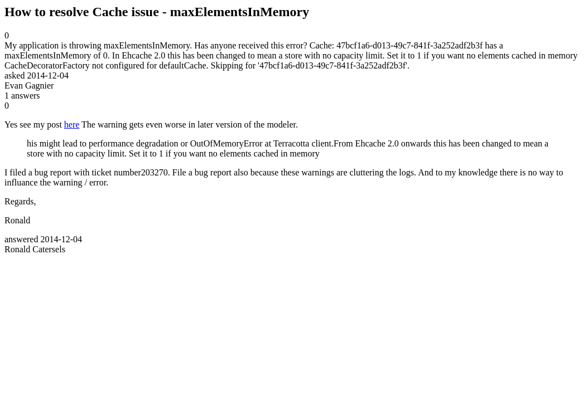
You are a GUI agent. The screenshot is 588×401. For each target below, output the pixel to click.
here (72, 124)
